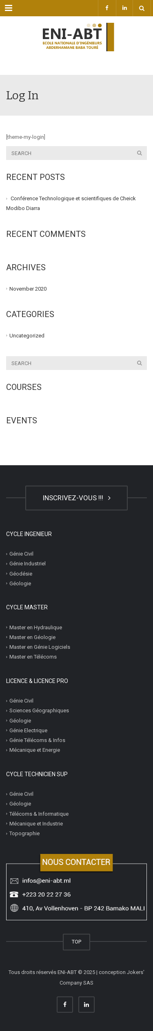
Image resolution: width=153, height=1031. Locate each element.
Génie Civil (21, 554)
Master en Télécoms (33, 657)
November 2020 (28, 288)
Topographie (24, 833)
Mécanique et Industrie (36, 824)
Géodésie (20, 573)
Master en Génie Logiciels (39, 647)
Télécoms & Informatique (39, 813)
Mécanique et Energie (34, 750)
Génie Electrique (28, 730)
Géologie (20, 583)
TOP (76, 942)
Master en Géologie (32, 637)
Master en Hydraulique (35, 627)
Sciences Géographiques (39, 710)
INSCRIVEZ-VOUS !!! (76, 498)
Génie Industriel (27, 563)
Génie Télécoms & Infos (37, 740)
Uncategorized (26, 336)
